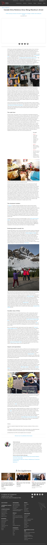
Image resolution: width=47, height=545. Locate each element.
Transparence (3, 514)
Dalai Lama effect (31, 353)
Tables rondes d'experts (16, 505)
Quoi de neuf (4, 502)
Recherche (24, 3)
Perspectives (26, 516)
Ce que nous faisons (4, 510)
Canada (14, 530)
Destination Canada (30, 296)
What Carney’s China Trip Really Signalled (36, 147)
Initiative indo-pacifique (16, 504)
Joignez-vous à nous (4, 513)
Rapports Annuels (4, 516)
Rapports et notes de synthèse (28, 519)
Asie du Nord (3, 522)
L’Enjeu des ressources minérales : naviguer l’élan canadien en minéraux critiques (35, 139)
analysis (10, 205)
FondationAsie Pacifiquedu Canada (7, 3)
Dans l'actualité (26, 504)
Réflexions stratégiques (27, 520)
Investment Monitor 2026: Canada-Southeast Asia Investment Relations (26, 456)
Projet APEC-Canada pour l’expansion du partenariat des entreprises (28, 536)
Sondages (25, 524)
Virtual (14, 533)
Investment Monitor (27, 533)
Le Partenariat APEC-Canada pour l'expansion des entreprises (18, 510)
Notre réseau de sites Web (29, 530)
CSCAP (14, 524)
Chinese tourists (25, 302)
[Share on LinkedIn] (25, 44)
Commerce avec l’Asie (4, 525)
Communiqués (26, 508)
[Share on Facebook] (19, 44)
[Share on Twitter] (22, 44)
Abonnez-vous (15, 0)
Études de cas (26, 523)
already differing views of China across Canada (29, 416)
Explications (26, 521)
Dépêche (34, 144)
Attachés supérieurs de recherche (18, 517)
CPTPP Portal (26, 539)
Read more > (15, 462)
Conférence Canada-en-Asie (28, 538)
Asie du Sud (3, 524)
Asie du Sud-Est (3, 521)
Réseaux (35, 3)
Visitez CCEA (35, 0)
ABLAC (14, 518)
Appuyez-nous (28, 0)
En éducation (15, 508)
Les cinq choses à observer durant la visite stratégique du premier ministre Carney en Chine (7, 484)
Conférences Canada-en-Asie (6, 506)
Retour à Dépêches (5, 7)
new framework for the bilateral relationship (15, 105)
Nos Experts (26, 509)
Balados (34, 134)
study (16, 403)
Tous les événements (16, 529)
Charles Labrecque (16, 442)
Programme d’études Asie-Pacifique (29, 532)
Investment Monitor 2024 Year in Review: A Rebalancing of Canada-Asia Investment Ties (26, 460)
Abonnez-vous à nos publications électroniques (23, 435)
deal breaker (27, 242)
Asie (13, 532)
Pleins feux (25, 527)
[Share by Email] (27, 44)
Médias (44, 3)
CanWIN (14, 514)
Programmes (30, 3)
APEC (13, 521)
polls (11, 410)
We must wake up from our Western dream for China (28, 57)
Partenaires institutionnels (16, 525)
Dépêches (25, 517)
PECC (13, 522)
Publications (27, 513)
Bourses (2, 528)
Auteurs (2, 529)
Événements (39, 3)
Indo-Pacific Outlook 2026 (18, 457)
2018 (37, 322)
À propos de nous (18, 3)
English (42, 0)
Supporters (22, 0)
